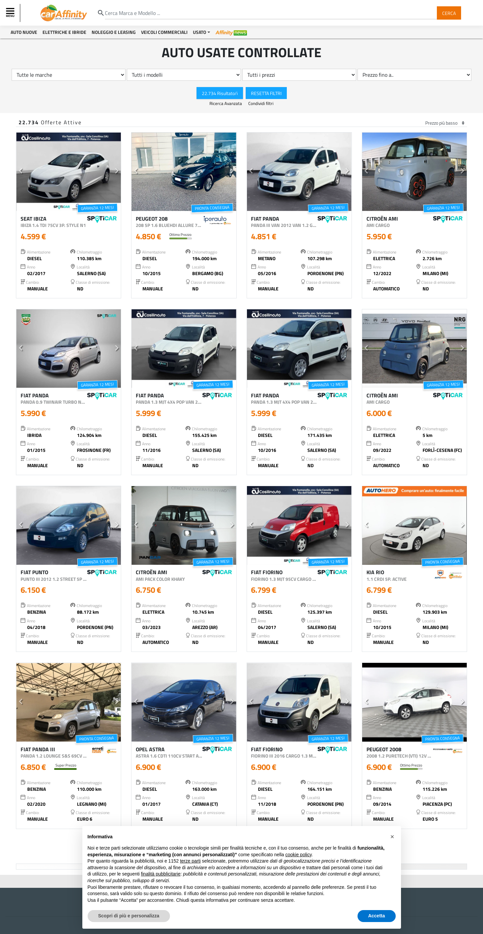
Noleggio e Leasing (114, 32)
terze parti (190, 861)
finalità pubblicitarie (161, 874)
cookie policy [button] (298, 854)
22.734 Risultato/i (220, 93)
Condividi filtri (261, 103)
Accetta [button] (376, 915)
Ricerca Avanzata (226, 103)
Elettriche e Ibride (64, 32)
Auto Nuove (24, 32)
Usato (199, 32)
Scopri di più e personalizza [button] (128, 915)
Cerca (449, 13)
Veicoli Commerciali (164, 32)
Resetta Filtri (266, 93)
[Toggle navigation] (11, 13)
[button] (20, 172)
